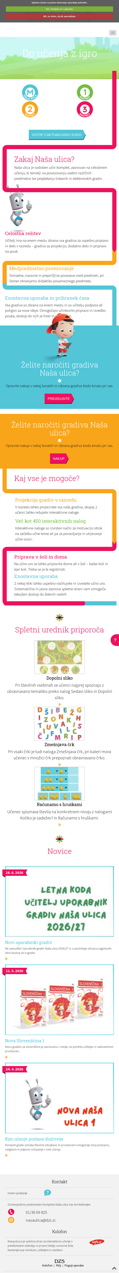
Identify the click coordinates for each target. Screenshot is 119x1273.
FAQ (58, 1265)
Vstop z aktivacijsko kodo (57, 135)
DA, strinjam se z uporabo (59, 9)
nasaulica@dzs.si (40, 1220)
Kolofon (47, 1265)
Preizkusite (59, 399)
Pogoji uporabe (74, 1265)
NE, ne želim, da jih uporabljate (59, 16)
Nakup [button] (59, 458)
